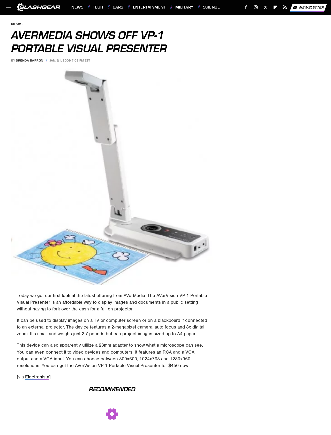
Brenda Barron (29, 60)
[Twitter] (265, 7)
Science (211, 7)
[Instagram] (256, 7)
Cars (118, 7)
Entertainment (149, 7)
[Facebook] (246, 7)
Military (184, 7)
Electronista (37, 377)
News (77, 7)
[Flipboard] (275, 7)
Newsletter (308, 7)
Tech (98, 7)
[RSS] (285, 7)
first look (61, 295)
